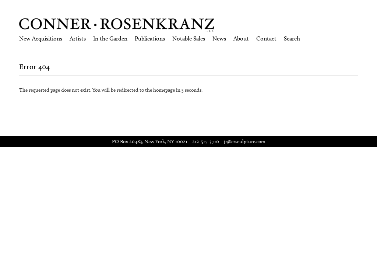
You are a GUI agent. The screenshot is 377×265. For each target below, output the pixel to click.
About (241, 38)
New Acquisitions (40, 38)
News (219, 38)
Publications (150, 38)
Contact (266, 38)
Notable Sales (188, 38)
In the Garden (110, 38)
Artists (78, 38)
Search (292, 38)
